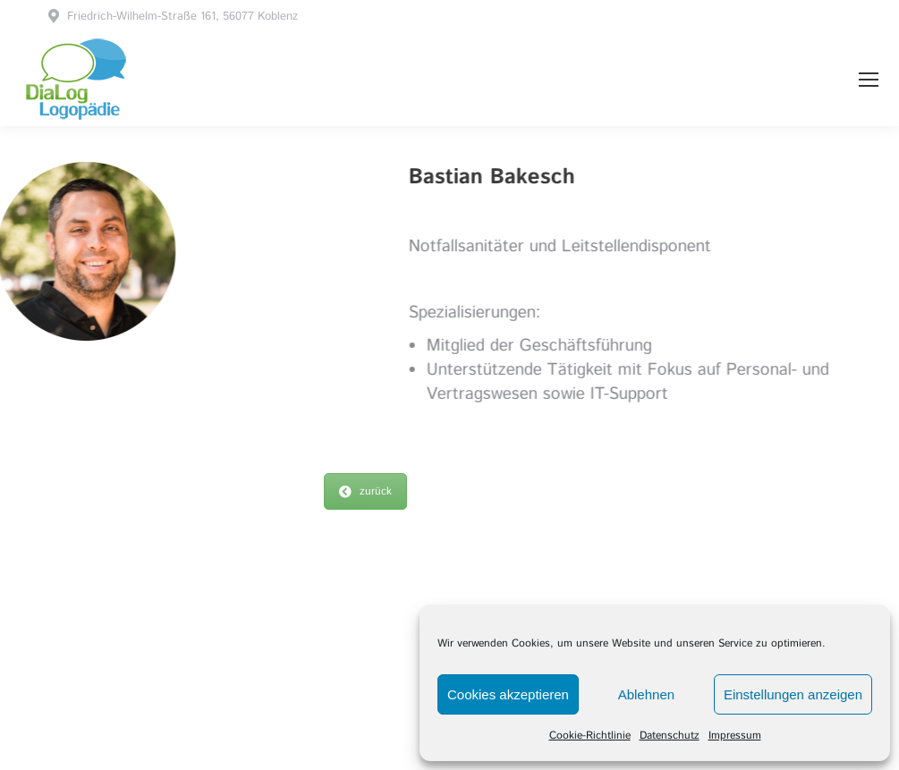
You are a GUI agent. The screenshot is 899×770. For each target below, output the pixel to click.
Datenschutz (670, 735)
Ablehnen (646, 694)
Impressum (734, 735)
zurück (365, 491)
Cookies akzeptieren (508, 694)
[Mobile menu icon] (868, 79)
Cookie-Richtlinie (590, 735)
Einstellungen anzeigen (793, 694)
